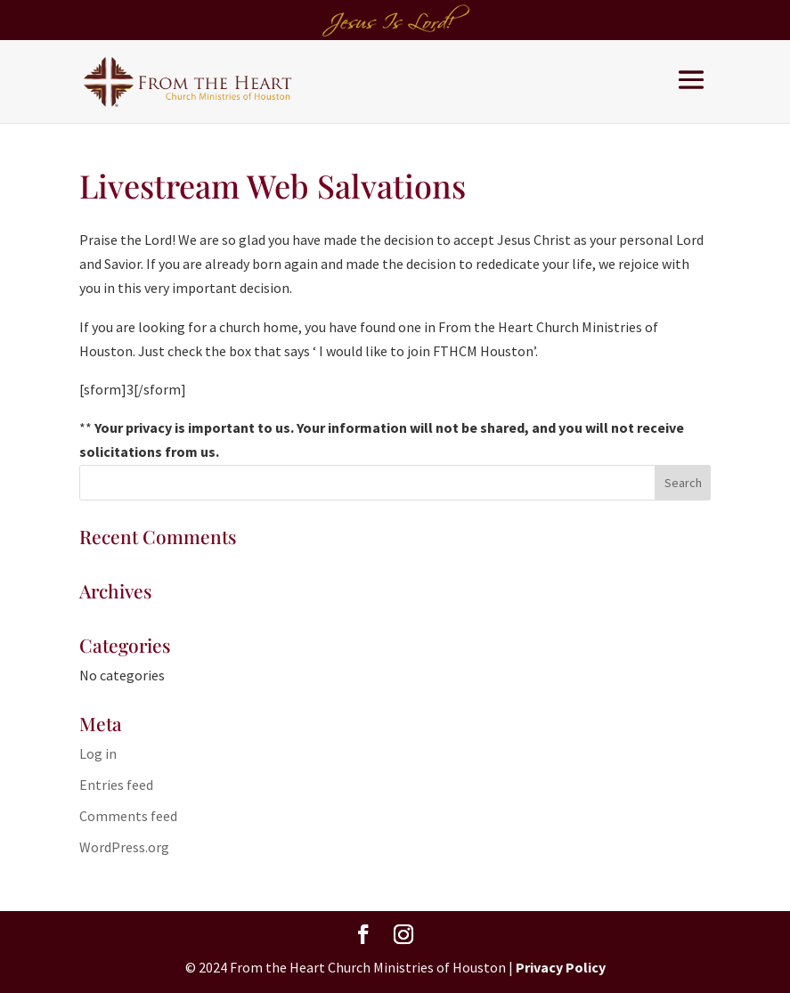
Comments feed (128, 816)
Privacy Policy (561, 967)
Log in (98, 753)
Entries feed (116, 785)
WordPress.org (124, 847)
